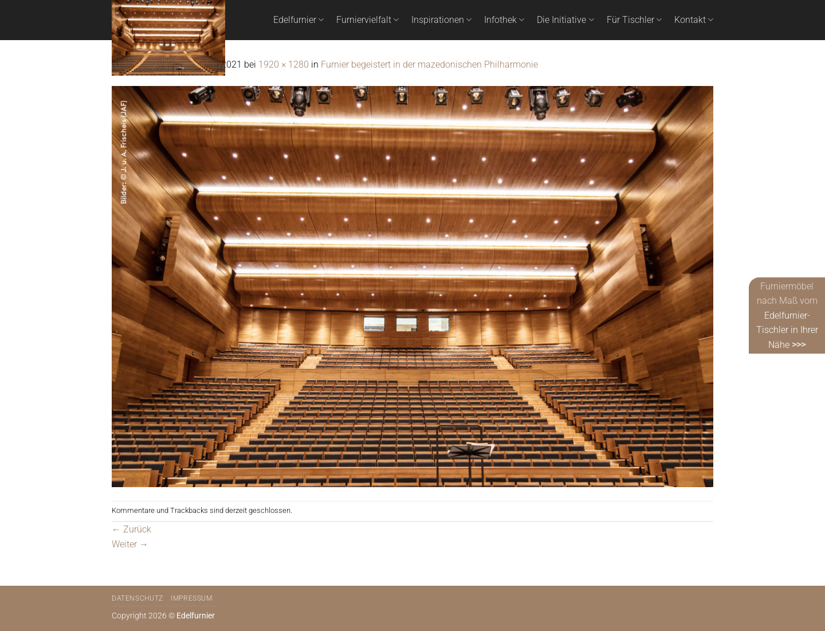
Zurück (131, 529)
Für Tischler (634, 20)
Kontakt (693, 20)
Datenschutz (137, 598)
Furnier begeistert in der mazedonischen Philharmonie (429, 64)
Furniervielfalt (367, 20)
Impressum (192, 598)
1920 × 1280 (283, 64)
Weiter (130, 544)
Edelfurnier (298, 20)
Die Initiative (565, 20)
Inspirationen (441, 20)
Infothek (504, 20)
